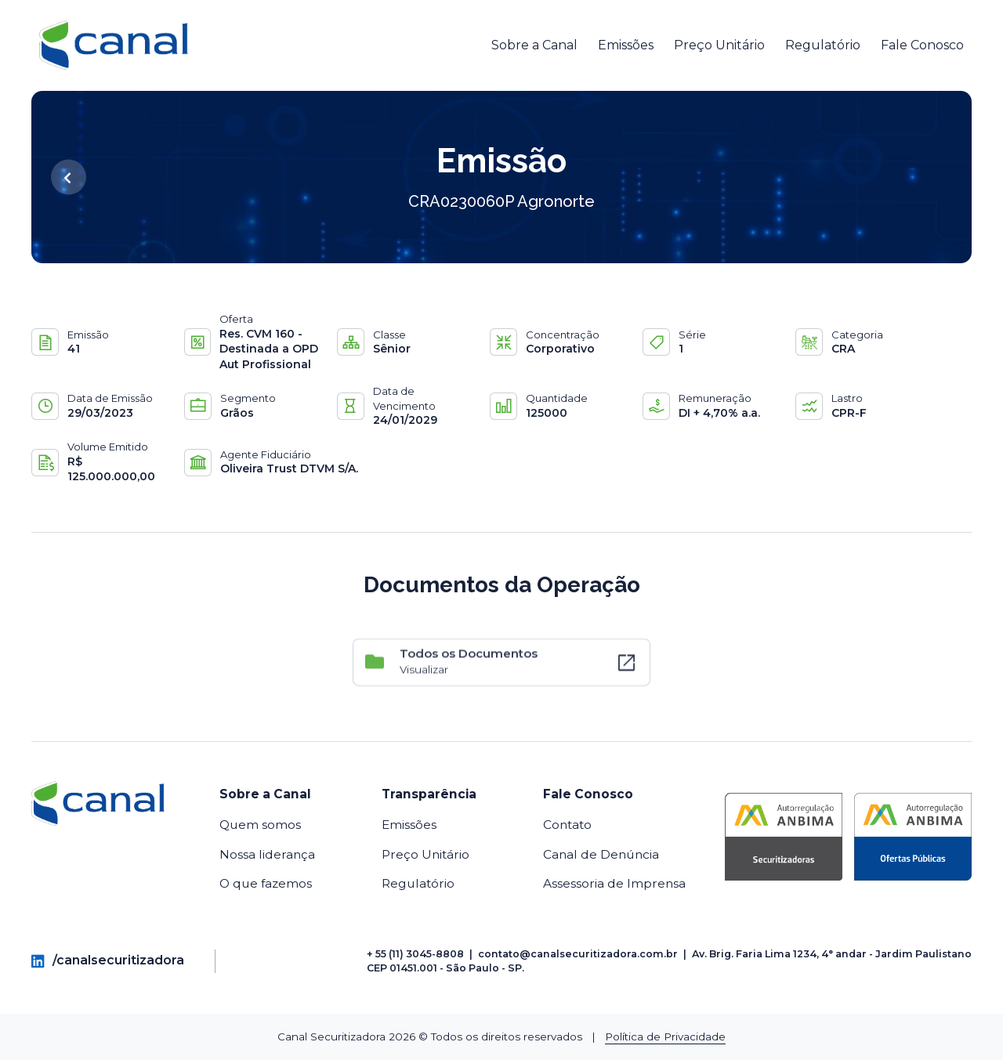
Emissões (626, 45)
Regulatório (822, 45)
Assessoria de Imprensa (614, 883)
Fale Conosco (922, 45)
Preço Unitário (719, 45)
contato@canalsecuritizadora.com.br (578, 954)
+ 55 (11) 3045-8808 (415, 954)
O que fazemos (265, 883)
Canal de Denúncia (601, 854)
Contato (567, 824)
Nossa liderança (267, 854)
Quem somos (260, 824)
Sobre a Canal (534, 45)
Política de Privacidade (665, 1036)
